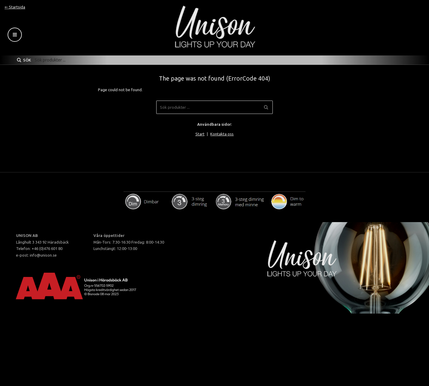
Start (199, 134)
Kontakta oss (222, 134)
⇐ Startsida (15, 7)
